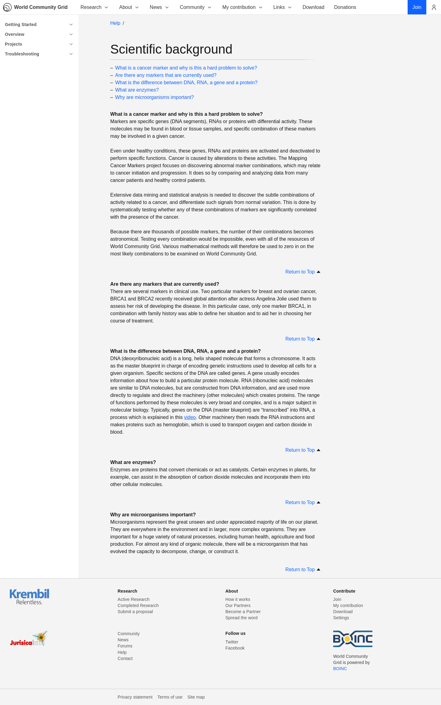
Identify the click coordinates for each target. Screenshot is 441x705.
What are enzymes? (137, 89)
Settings (341, 617)
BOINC (340, 668)
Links (282, 7)
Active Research (133, 599)
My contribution (242, 7)
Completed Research (138, 605)
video (190, 417)
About (129, 7)
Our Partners (238, 605)
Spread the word (241, 617)
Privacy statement (135, 697)
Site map (196, 697)
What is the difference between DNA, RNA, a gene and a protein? (186, 82)
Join (337, 599)
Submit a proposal (135, 611)
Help (115, 23)
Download (343, 611)
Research (95, 7)
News (159, 7)
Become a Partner (243, 611)
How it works (237, 599)
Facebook (235, 648)
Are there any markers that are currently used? (166, 75)
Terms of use (170, 697)
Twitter (231, 641)
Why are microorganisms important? (154, 97)
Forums (125, 645)
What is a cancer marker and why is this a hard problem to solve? (186, 67)
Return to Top (303, 271)
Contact (125, 658)
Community (196, 7)
